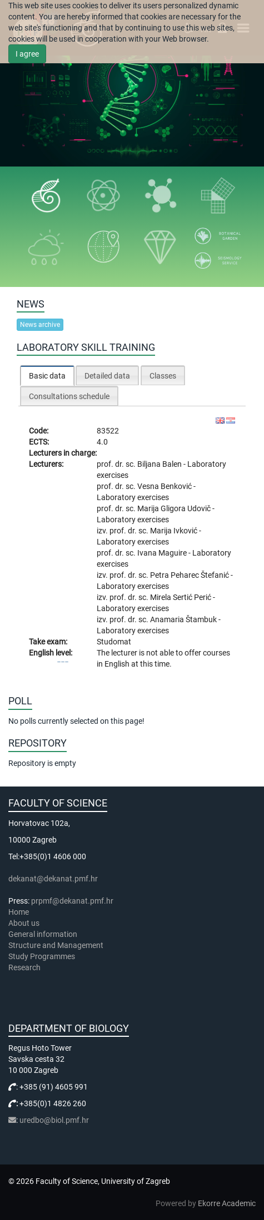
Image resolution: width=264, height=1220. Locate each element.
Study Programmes (41, 956)
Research (25, 967)
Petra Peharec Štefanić (190, 575)
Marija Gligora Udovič (174, 508)
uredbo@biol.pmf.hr (54, 1120)
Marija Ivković (174, 530)
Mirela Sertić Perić (181, 597)
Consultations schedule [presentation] (69, 396)
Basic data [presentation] (47, 375)
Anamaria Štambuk (184, 619)
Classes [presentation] (163, 375)
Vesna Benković (165, 486)
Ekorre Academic (227, 1203)
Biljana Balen (160, 464)
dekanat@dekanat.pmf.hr (53, 878)
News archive (40, 325)
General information (42, 934)
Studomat (114, 641)
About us (24, 923)
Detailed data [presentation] (107, 375)
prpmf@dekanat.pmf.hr (72, 900)
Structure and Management (55, 945)
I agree (27, 53)
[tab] (47, 375)
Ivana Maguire (162, 552)
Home (18, 912)
